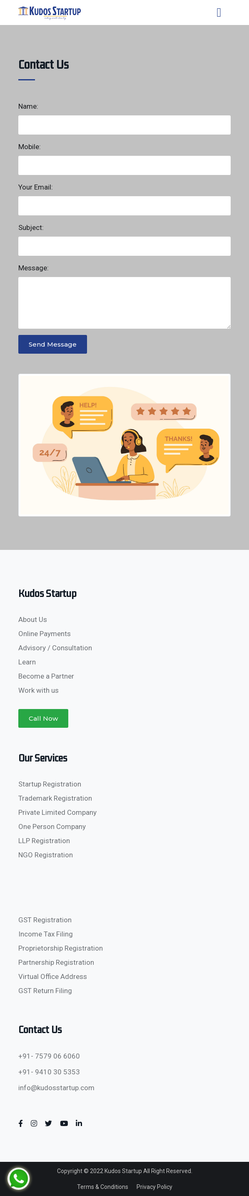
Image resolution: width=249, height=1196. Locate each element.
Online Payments (44, 633)
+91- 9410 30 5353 (49, 1072)
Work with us (38, 690)
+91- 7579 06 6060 (49, 1056)
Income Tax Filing (45, 934)
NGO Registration (45, 855)
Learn (27, 662)
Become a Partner (46, 676)
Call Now (43, 718)
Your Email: (35, 187)
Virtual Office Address (52, 976)
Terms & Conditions (102, 1187)
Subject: (31, 227)
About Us (32, 619)
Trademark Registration (55, 798)
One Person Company (52, 826)
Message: (33, 268)
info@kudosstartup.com (56, 1088)
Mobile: (29, 146)
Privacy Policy (154, 1187)
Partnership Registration (56, 962)
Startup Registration (49, 784)
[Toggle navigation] (219, 12)
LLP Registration (44, 840)
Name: (28, 106)
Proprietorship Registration (60, 948)
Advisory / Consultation (55, 648)
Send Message (53, 344)
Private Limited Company (57, 812)
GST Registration (45, 920)
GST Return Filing (45, 990)
